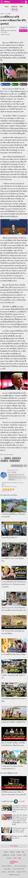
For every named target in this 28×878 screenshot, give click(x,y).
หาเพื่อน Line (6, 855)
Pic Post (13, 855)
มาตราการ (16, 458)
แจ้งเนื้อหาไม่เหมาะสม (14, 874)
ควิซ (24, 855)
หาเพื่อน (18, 852)
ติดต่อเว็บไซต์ (11, 871)
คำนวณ (9, 858)
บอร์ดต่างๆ (14, 6)
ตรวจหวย (19, 855)
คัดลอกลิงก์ (23, 30)
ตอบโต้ (7, 458)
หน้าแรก (2, 13)
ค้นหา (21, 6)
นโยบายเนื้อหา (7, 869)
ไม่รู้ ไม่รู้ (8, 34)
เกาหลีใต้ (21, 94)
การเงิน (15, 858)
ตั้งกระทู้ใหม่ (14, 846)
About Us (4, 871)
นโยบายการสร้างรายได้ (18, 869)
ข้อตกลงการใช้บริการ (7, 866)
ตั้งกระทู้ (14, 9)
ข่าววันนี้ (8, 13)
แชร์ (23, 27)
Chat (23, 852)
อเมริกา (6, 243)
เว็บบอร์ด (12, 852)
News (7, 6)
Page (19, 858)
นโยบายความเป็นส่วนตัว (20, 866)
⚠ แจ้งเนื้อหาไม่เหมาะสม (16, 465)
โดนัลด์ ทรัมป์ (14, 461)
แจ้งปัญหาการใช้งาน (21, 871)
